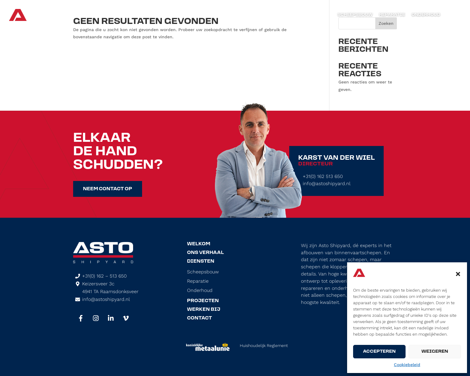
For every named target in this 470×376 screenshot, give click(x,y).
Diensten (200, 261)
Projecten (203, 301)
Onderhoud (426, 15)
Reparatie (392, 15)
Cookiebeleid (407, 364)
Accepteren (379, 351)
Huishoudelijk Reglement (264, 345)
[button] (458, 274)
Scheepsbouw (355, 15)
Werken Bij (203, 310)
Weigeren (434, 351)
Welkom (198, 244)
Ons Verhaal (205, 253)
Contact (199, 318)
